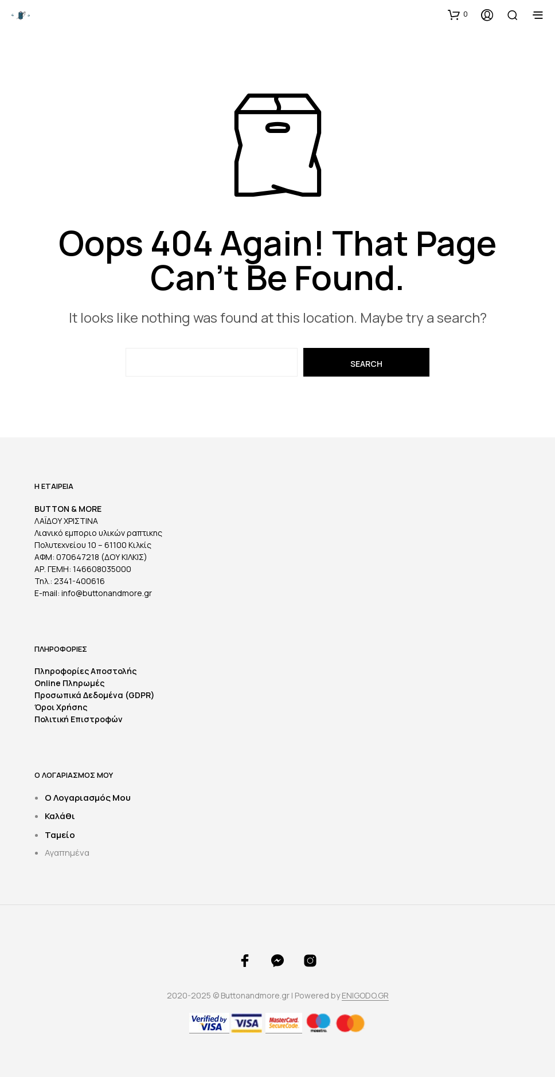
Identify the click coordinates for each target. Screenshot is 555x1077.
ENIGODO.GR (365, 995)
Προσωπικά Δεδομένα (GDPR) (94, 695)
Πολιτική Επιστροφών (78, 719)
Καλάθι (60, 816)
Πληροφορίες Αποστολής (85, 670)
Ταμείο (60, 835)
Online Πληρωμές (69, 682)
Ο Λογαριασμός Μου (88, 798)
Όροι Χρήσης (60, 707)
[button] (458, 14)
